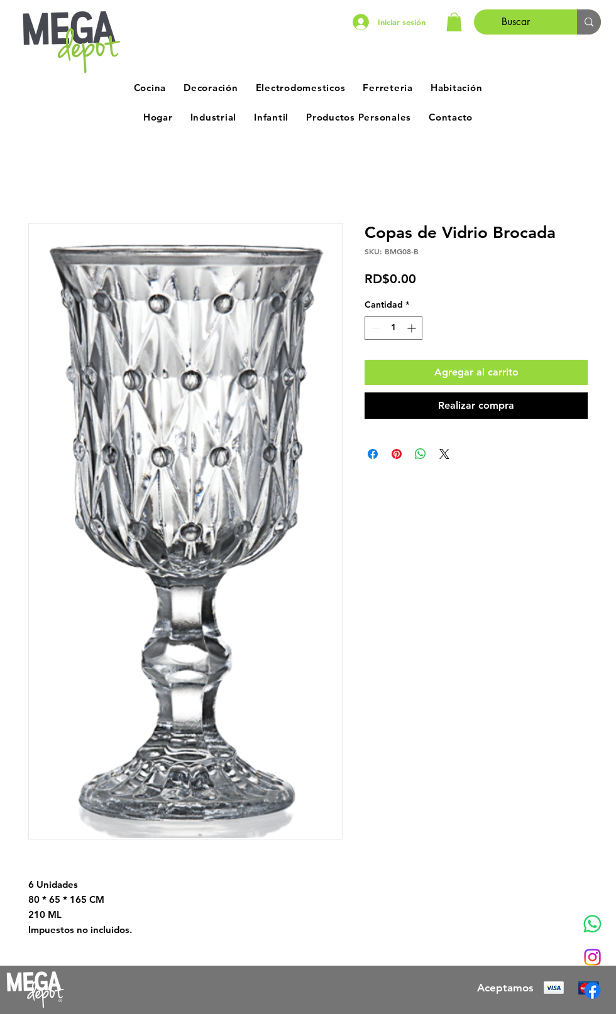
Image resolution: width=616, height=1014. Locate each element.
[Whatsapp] (592, 924)
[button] (454, 22)
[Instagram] (592, 957)
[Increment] (413, 328)
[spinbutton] (393, 328)
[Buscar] (516, 22)
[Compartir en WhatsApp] (420, 453)
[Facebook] (592, 990)
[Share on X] (444, 453)
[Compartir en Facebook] (372, 453)
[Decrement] (374, 328)
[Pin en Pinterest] (396, 453)
